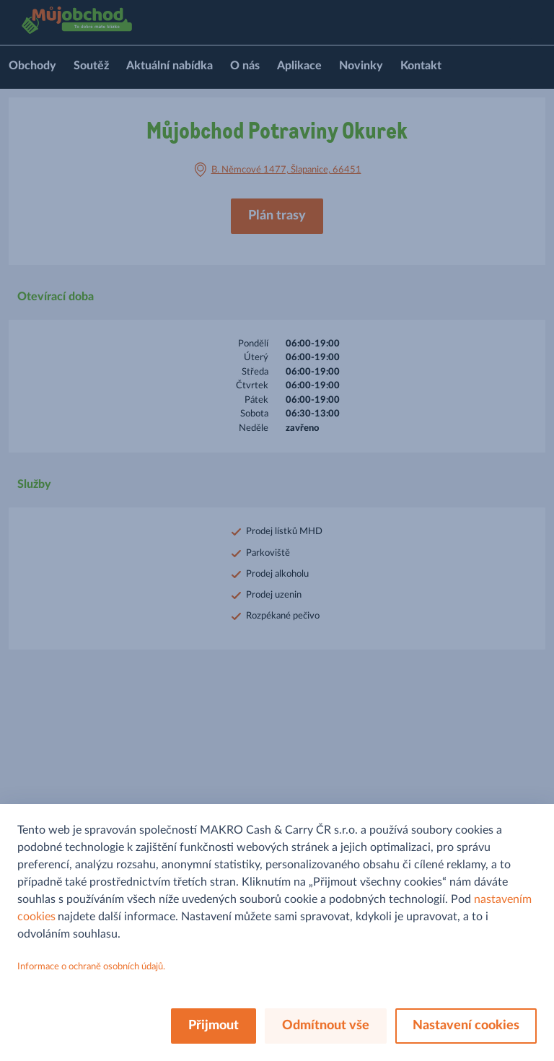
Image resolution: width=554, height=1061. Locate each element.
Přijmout (213, 1025)
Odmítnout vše (325, 1025)
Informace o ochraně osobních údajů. (91, 967)
